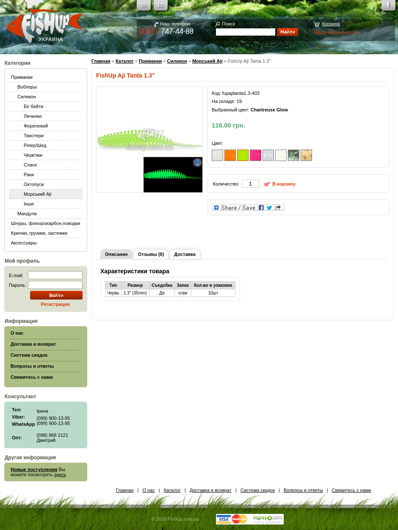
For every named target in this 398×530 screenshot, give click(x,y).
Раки (29, 174)
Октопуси (34, 184)
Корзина (331, 23)
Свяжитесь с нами (351, 490)
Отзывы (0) (151, 254)
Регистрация (55, 304)
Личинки (32, 116)
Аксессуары (23, 242)
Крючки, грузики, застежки (39, 233)
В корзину (284, 183)
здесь (60, 474)
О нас (148, 490)
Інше (29, 203)
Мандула (27, 213)
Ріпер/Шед (35, 145)
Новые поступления (34, 469)
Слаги (30, 164)
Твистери (34, 135)
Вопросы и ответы (303, 490)
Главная (101, 61)
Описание (116, 254)
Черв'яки (33, 155)
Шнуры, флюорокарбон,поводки (45, 223)
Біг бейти (33, 106)
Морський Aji (37, 194)
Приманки (22, 77)
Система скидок (257, 490)
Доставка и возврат (211, 490)
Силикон (26, 96)
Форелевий (36, 125)
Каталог (125, 61)
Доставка (185, 254)
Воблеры (27, 86)
